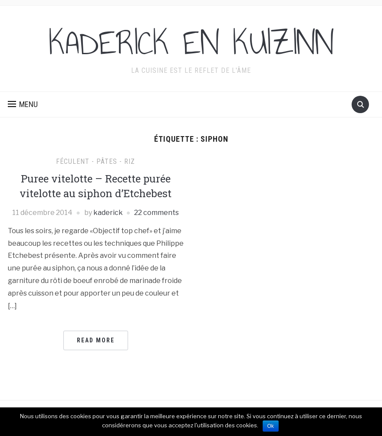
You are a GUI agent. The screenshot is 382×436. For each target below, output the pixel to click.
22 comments (156, 212)
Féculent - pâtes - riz (95, 161)
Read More (96, 340)
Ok (270, 426)
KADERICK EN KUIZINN (191, 42)
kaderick (108, 212)
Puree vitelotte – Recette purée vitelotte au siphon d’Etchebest (95, 186)
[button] (23, 104)
